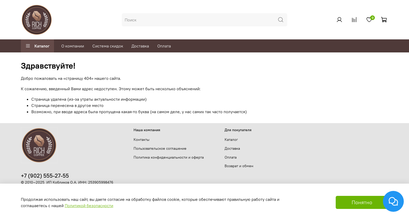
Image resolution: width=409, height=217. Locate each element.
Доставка (140, 46)
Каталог (37, 46)
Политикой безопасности (89, 205)
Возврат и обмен (239, 166)
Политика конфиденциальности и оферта (169, 157)
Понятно (362, 202)
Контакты (141, 139)
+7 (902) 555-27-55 (45, 175)
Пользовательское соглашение (160, 148)
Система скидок (107, 46)
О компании (72, 46)
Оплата (164, 46)
